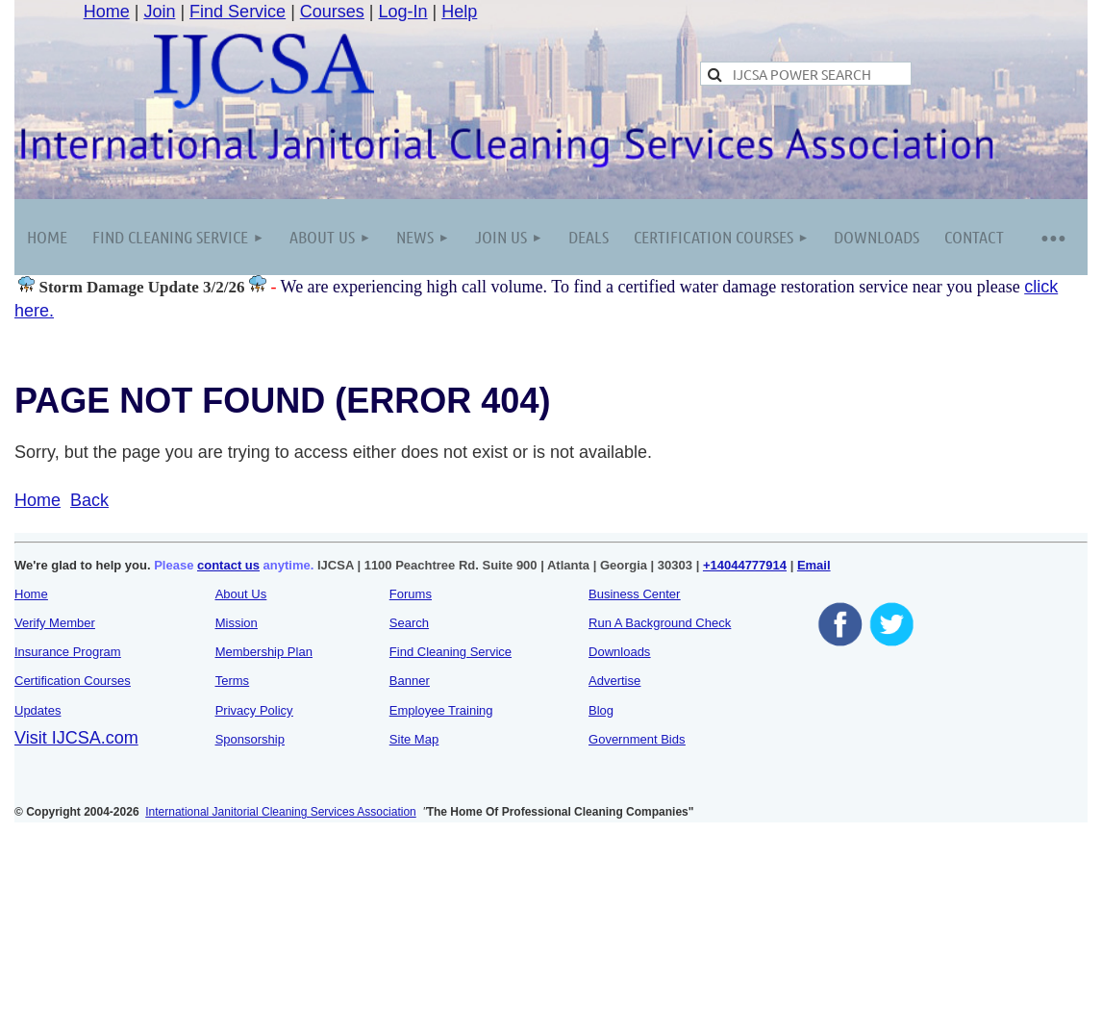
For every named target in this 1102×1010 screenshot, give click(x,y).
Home (107, 11)
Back (89, 500)
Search (409, 623)
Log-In (403, 11)
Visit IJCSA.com (76, 737)
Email (814, 565)
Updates (37, 710)
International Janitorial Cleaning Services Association (280, 812)
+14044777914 (745, 565)
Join (159, 11)
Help (459, 11)
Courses (332, 11)
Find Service (237, 11)
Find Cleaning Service (450, 651)
